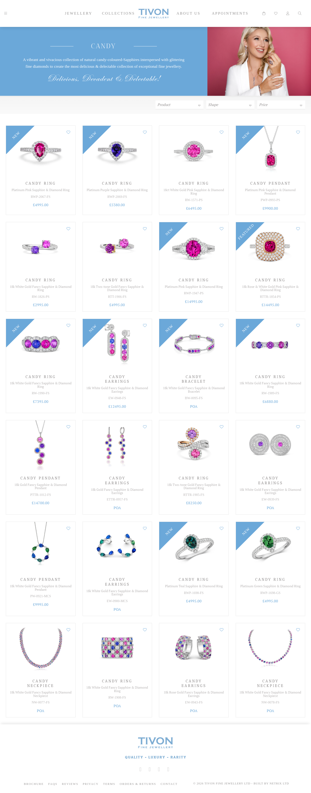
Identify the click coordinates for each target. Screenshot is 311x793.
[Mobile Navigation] (5, 13)
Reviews (70, 784)
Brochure (34, 784)
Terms (109, 784)
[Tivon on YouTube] (159, 769)
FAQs (52, 784)
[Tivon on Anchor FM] (168, 769)
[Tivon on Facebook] (149, 769)
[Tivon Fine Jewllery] (155, 748)
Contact (169, 784)
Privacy (91, 784)
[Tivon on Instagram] (140, 769)
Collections (118, 13)
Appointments (230, 13)
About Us (188, 13)
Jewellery (78, 13)
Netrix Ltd (279, 783)
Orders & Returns (138, 784)
